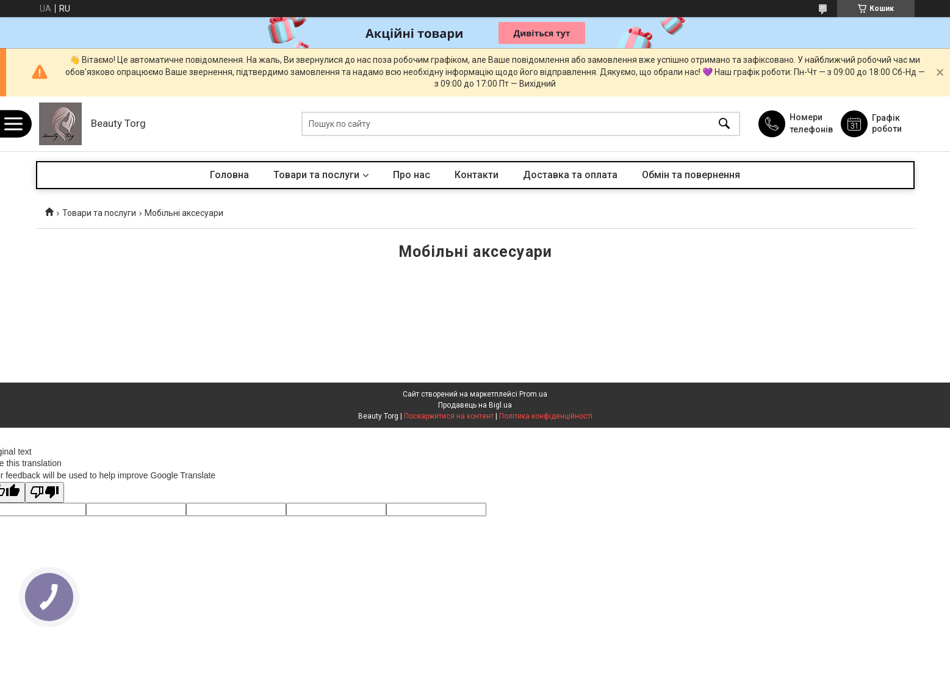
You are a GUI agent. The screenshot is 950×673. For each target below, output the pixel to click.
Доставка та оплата (570, 175)
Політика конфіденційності (545, 416)
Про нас (411, 175)
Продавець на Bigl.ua (475, 405)
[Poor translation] (44, 492)
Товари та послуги (316, 175)
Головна (229, 175)
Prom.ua (533, 394)
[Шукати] (724, 124)
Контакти (476, 175)
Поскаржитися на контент (449, 416)
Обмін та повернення (691, 175)
